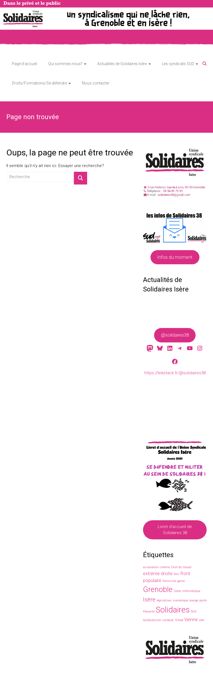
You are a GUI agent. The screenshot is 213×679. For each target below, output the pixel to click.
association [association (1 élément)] (151, 567)
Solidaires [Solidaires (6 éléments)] (173, 609)
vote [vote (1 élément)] (201, 620)
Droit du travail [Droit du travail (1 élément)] (181, 567)
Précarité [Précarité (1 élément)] (149, 611)
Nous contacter (95, 83)
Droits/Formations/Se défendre (39, 83)
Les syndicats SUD (178, 64)
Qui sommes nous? (65, 64)
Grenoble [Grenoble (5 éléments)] (158, 589)
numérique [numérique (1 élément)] (180, 600)
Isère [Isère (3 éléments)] (149, 599)
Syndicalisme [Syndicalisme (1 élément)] (152, 620)
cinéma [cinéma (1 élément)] (165, 567)
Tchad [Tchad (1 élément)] (179, 620)
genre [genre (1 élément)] (181, 581)
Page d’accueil (24, 64)
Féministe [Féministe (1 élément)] (169, 581)
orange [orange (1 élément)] (193, 600)
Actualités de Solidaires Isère (122, 64)
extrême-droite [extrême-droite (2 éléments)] (158, 573)
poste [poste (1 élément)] (203, 600)
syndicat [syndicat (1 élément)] (168, 620)
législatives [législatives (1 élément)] (164, 600)
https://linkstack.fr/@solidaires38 (174, 372)
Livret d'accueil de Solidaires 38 (175, 529)
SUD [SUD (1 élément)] (194, 611)
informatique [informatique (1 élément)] (191, 591)
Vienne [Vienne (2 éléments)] (191, 619)
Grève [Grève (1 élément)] (177, 591)
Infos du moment (175, 257)
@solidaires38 (175, 335)
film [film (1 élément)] (176, 574)
